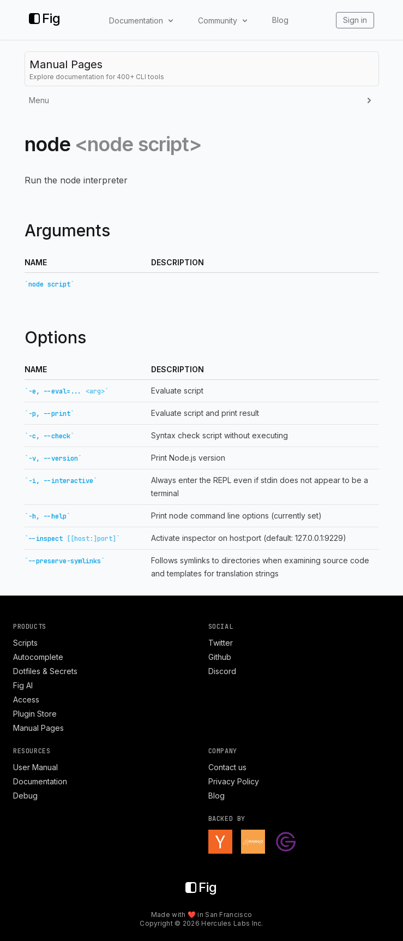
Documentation (40, 781)
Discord (222, 671)
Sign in (355, 20)
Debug (25, 795)
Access (26, 699)
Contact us (227, 767)
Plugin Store (35, 713)
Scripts (25, 642)
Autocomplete (38, 657)
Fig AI (23, 685)
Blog (280, 20)
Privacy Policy (233, 781)
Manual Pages (38, 727)
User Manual (35, 767)
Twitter (220, 642)
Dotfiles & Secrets (45, 671)
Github (219, 657)
